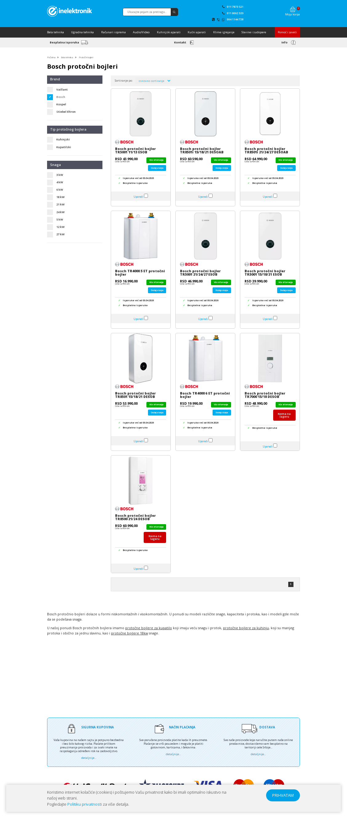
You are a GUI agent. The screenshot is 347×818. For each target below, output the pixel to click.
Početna (51, 57)
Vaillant (62, 89)
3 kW (59, 175)
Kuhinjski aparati (169, 32)
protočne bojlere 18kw (129, 633)
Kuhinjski (63, 139)
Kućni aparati (197, 32)
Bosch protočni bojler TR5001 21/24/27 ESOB (200, 273)
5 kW (59, 219)
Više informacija (156, 160)
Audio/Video (141, 32)
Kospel (61, 104)
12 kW (60, 227)
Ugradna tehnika (82, 32)
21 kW (60, 204)
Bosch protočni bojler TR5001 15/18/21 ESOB (265, 273)
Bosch (60, 97)
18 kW (60, 197)
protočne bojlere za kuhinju (246, 628)
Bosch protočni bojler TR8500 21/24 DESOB (135, 517)
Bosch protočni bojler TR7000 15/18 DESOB (265, 395)
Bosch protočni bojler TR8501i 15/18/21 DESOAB (202, 150)
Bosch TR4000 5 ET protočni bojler (140, 273)
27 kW (60, 234)
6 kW (59, 190)
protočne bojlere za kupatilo (148, 628)
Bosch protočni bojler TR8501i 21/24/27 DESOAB (266, 150)
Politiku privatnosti (84, 804)
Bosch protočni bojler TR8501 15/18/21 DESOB (135, 395)
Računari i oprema (113, 32)
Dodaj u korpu (157, 168)
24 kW (60, 212)
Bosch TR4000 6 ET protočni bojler (205, 395)
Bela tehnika (55, 32)
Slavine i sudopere (253, 32)
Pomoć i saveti (287, 32)
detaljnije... (88, 758)
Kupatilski (63, 147)
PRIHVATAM (283, 795)
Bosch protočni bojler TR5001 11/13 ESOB (135, 150)
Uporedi (138, 196)
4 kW (59, 182)
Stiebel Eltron (66, 112)
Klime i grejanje (223, 32)
